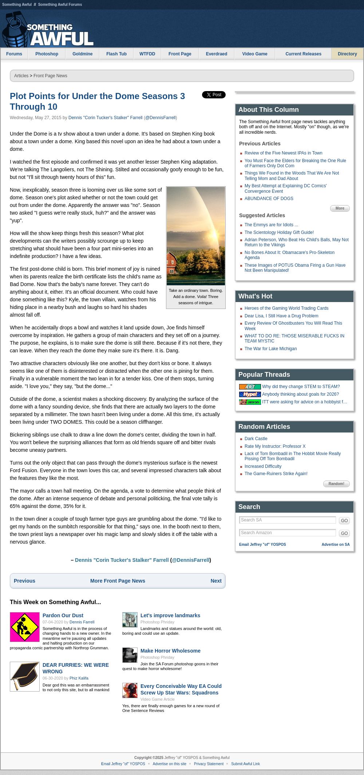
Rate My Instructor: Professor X (275, 446)
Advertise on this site (169, 764)
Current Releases (303, 53)
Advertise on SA (336, 545)
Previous (24, 581)
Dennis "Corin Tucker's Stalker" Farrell (105, 117)
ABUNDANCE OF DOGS (269, 198)
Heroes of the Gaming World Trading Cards (287, 308)
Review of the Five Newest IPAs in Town (284, 153)
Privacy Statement (208, 764)
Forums (14, 53)
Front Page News (50, 75)
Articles (21, 75)
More (340, 208)
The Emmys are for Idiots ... (271, 224)
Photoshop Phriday (157, 622)
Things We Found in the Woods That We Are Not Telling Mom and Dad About (292, 176)
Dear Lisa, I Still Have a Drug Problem (281, 315)
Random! (336, 484)
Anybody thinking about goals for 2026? (300, 394)
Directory (347, 53)
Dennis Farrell (82, 622)
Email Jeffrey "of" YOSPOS (262, 545)
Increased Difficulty (263, 466)
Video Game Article (158, 699)
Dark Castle (256, 438)
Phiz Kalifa (79, 678)
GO (344, 520)
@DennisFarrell (160, 117)
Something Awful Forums (60, 5)
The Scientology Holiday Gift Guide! (279, 232)
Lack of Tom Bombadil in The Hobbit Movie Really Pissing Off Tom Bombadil (293, 456)
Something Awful (17, 5)
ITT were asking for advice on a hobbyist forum (305, 401)
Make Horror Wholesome (171, 651)
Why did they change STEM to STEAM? (301, 386)
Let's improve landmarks (170, 615)
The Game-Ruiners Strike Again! (276, 473)
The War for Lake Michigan (271, 348)
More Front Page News (117, 581)
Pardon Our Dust (63, 615)
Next (216, 581)
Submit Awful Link (245, 764)
